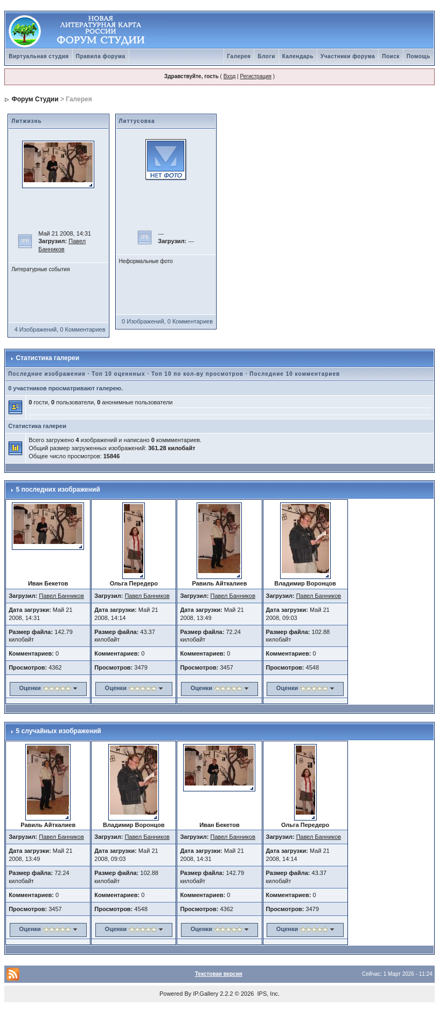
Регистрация (255, 76)
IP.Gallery (205, 993)
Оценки (29, 688)
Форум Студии (35, 99)
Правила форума (101, 56)
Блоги (266, 56)
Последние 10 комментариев (294, 374)
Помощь (418, 56)
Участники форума (347, 56)
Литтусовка (137, 121)
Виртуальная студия (39, 56)
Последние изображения (47, 374)
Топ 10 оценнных (118, 374)
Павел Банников (61, 595)
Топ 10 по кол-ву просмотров (197, 374)
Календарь (297, 56)
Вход (230, 76)
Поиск (391, 56)
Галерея (239, 56)
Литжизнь (26, 121)
